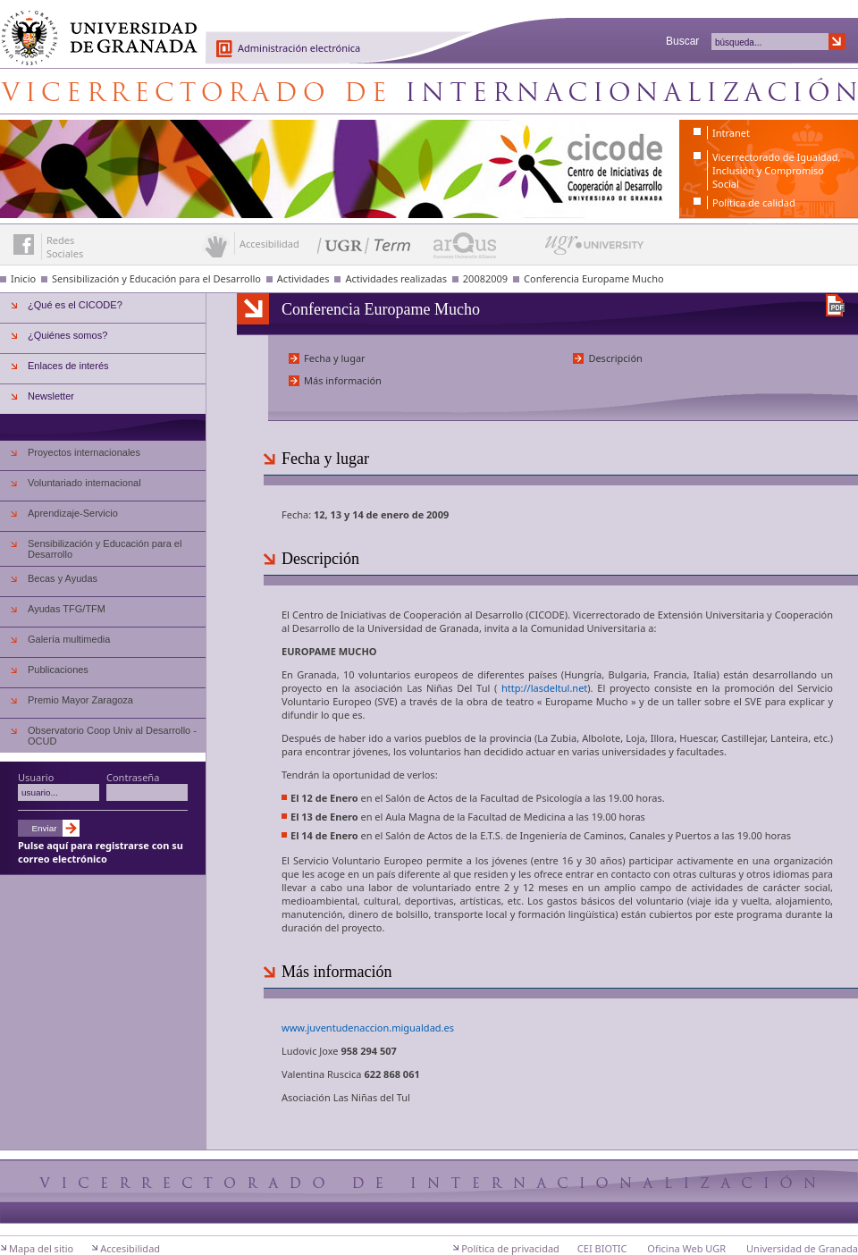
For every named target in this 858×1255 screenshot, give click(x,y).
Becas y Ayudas (62, 578)
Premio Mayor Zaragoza (80, 700)
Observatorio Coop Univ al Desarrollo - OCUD (112, 735)
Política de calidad (753, 202)
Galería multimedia (69, 639)
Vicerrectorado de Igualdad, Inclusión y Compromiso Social (776, 170)
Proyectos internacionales (84, 452)
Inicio (23, 278)
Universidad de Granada (93, 27)
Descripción (615, 358)
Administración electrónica (299, 48)
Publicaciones (58, 669)
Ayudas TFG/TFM (66, 608)
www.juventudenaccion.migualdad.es (368, 1027)
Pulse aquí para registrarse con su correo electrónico (100, 851)
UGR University (594, 249)
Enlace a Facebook (23, 244)
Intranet (731, 132)
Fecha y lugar (335, 358)
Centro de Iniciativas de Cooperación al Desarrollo (429, 91)
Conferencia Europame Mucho (594, 278)
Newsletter (51, 396)
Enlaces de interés (68, 365)
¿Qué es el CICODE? (75, 304)
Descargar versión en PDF (835, 305)
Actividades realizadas (396, 278)
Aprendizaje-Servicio (73, 513)
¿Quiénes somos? (67, 335)
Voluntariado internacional (84, 482)
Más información (343, 380)
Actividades (303, 278)
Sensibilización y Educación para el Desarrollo (156, 278)
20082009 (485, 278)
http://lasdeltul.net (544, 688)
